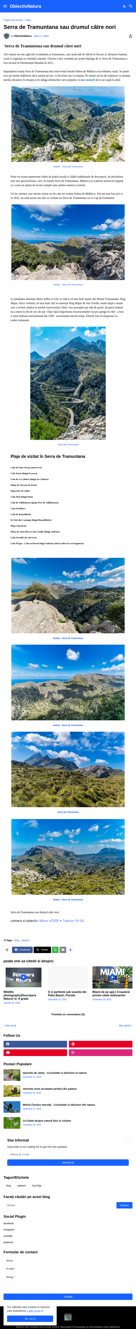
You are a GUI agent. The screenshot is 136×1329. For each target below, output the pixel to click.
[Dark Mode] (124, 6)
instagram (9, 1229)
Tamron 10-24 (73, 921)
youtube (8, 1236)
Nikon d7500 (49, 921)
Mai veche (124, 1025)
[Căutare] (131, 6)
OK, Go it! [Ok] (30, 1318)
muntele (90, 79)
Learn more (33, 1310)
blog (28, 20)
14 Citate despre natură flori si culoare (47, 1120)
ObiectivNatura (25, 6)
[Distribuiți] (129, 36)
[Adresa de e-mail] (68, 1154)
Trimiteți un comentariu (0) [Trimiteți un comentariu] (68, 1014)
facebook (9, 1223)
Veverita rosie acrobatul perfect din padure (50, 1088)
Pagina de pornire (13, 20)
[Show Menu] (5, 6)
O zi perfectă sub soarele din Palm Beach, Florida (67, 993)
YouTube (37, 1185)
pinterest (8, 1242)
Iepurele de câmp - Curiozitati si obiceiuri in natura (55, 1072)
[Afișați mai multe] (70, 950)
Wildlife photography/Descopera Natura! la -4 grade (20, 995)
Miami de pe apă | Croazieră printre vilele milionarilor (111, 993)
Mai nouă (11, 1025)
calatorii (25, 940)
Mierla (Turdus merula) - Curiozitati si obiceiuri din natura (59, 1104)
